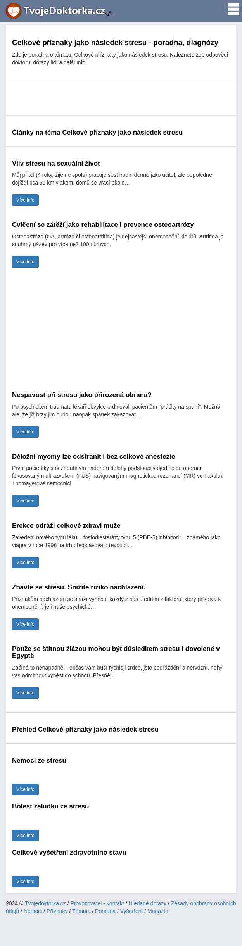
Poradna (105, 911)
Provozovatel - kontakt (97, 903)
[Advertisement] (121, 97)
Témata (81, 911)
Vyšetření (131, 911)
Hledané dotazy (147, 903)
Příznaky (57, 911)
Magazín (157, 911)
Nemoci (33, 911)
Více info (25, 200)
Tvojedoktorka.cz (45, 903)
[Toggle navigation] (231, 7)
